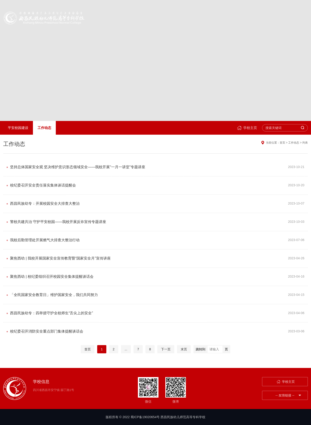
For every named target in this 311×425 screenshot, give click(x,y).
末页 (184, 349)
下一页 (166, 349)
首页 (87, 349)
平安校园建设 (18, 128)
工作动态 (44, 128)
